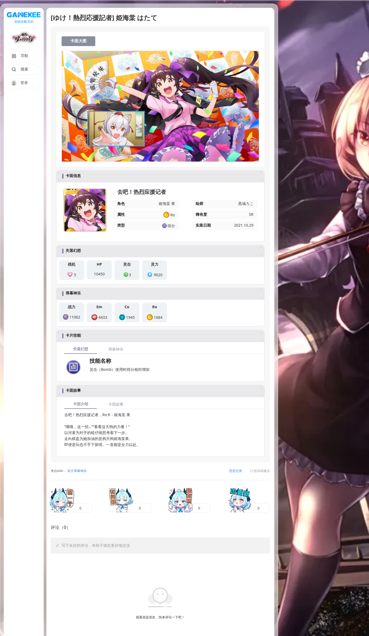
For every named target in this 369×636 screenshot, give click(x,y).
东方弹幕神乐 (76, 471)
